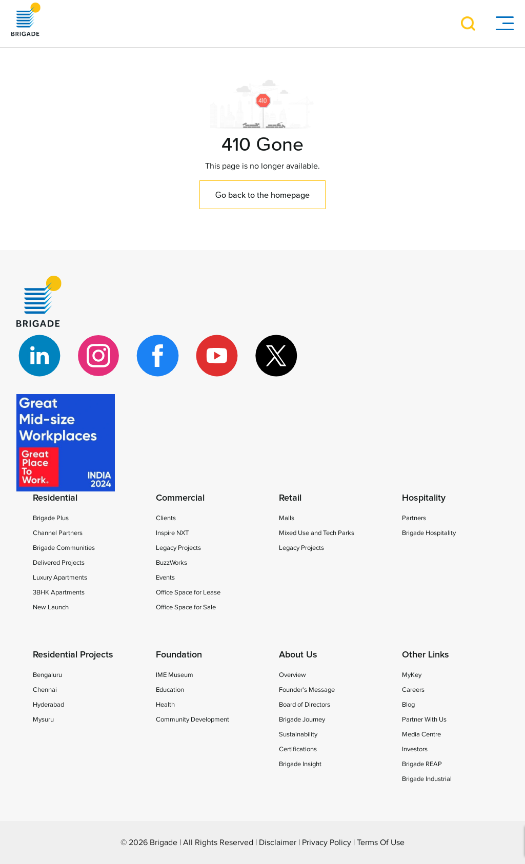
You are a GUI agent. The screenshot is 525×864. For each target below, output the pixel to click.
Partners (414, 518)
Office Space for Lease (188, 592)
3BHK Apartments (59, 592)
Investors (415, 749)
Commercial (180, 498)
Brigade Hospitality (429, 533)
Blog (408, 705)
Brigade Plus (51, 518)
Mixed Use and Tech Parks (316, 533)
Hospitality (424, 498)
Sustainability (298, 734)
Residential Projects (73, 655)
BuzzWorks (171, 563)
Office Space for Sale (186, 607)
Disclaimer (277, 842)
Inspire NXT (172, 533)
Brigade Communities (64, 548)
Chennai (45, 690)
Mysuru (43, 719)
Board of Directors (304, 705)
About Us (298, 655)
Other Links (425, 655)
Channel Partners (58, 533)
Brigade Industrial (427, 779)
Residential (55, 498)
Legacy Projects (178, 548)
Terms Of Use (381, 842)
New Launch (51, 607)
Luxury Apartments (60, 577)
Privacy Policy (326, 842)
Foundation (179, 655)
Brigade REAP (422, 764)
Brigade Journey (302, 719)
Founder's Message (307, 690)
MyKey (411, 675)
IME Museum (174, 675)
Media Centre (421, 734)
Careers (413, 690)
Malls (286, 518)
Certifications (298, 749)
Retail (290, 498)
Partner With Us (424, 719)
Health (165, 705)
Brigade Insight (300, 764)
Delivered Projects (59, 563)
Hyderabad (48, 705)
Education (170, 690)
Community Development (192, 719)
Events (165, 577)
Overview (292, 675)
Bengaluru (47, 675)
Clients (166, 518)
